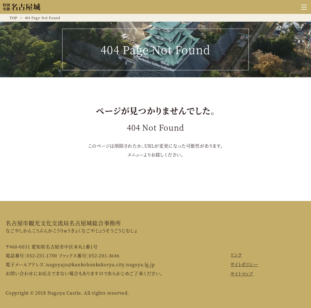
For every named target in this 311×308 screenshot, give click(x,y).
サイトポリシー (244, 264)
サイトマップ (241, 273)
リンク (236, 255)
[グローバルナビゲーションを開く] (304, 7)
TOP (13, 17)
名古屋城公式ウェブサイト (21, 7)
